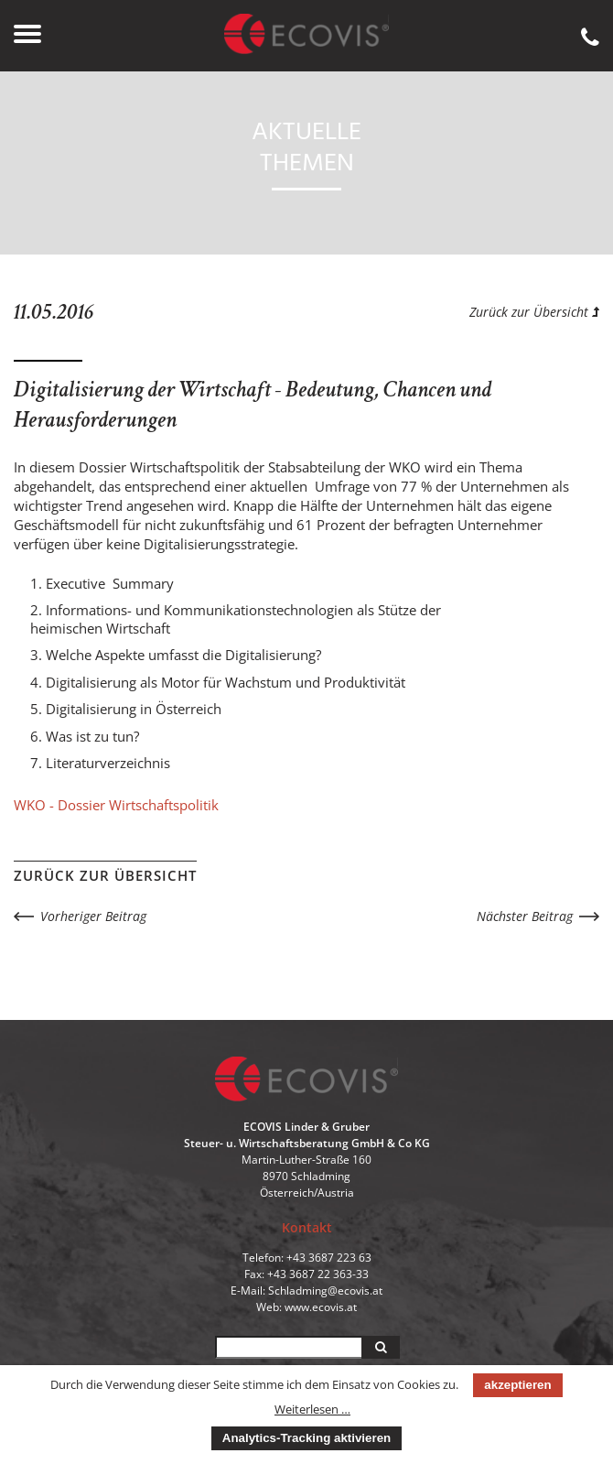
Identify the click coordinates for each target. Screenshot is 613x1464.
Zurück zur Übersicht (534, 311)
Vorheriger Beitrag (93, 916)
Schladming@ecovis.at (325, 1290)
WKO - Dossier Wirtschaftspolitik (116, 805)
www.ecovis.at (321, 1307)
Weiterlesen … (312, 1409)
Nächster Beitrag (525, 916)
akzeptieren (517, 1385)
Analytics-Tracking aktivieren (306, 1438)
